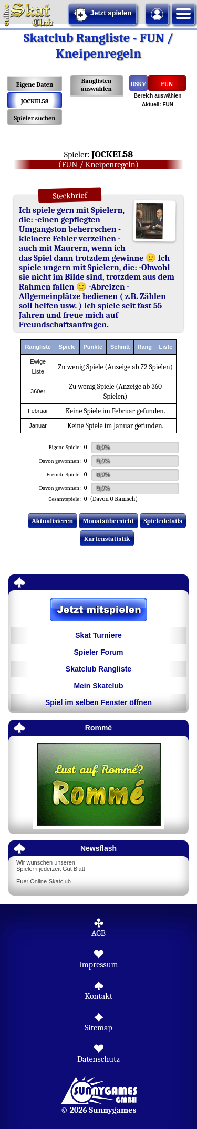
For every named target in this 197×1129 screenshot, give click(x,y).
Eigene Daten (34, 84)
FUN (167, 84)
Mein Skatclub (98, 685)
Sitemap (98, 1027)
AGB (98, 933)
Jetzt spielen (102, 14)
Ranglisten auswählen (96, 84)
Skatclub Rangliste (98, 669)
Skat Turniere (98, 635)
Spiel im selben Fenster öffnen (98, 702)
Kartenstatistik (107, 538)
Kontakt (98, 996)
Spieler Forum (98, 652)
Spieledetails (163, 521)
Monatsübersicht (108, 521)
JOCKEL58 (35, 101)
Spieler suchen (34, 118)
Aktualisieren (52, 521)
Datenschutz (98, 1059)
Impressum (98, 965)
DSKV (138, 84)
